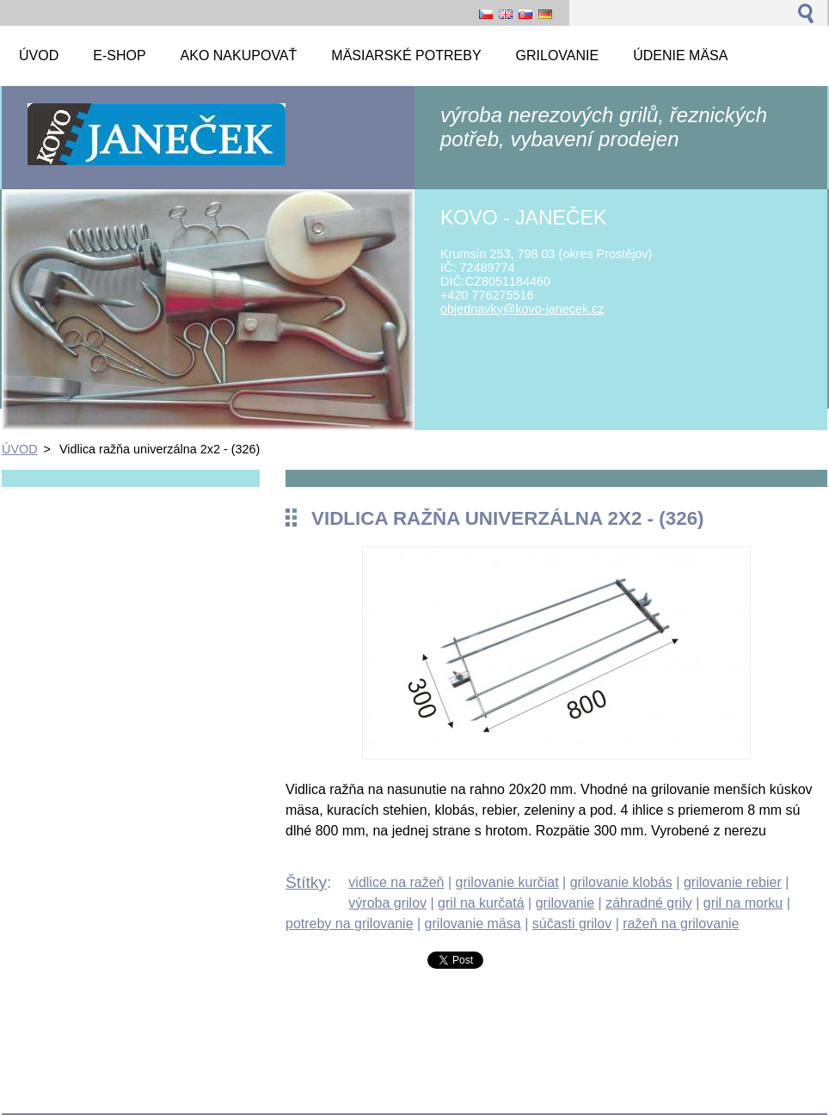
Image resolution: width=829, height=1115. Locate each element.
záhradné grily (648, 903)
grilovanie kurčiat (507, 882)
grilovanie (565, 903)
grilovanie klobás (621, 882)
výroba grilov (387, 903)
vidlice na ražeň (396, 882)
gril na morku (743, 903)
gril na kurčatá (481, 903)
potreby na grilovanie (350, 923)
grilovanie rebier (733, 882)
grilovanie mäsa (473, 923)
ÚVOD (20, 449)
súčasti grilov (571, 923)
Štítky (306, 882)
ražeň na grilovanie (681, 923)
